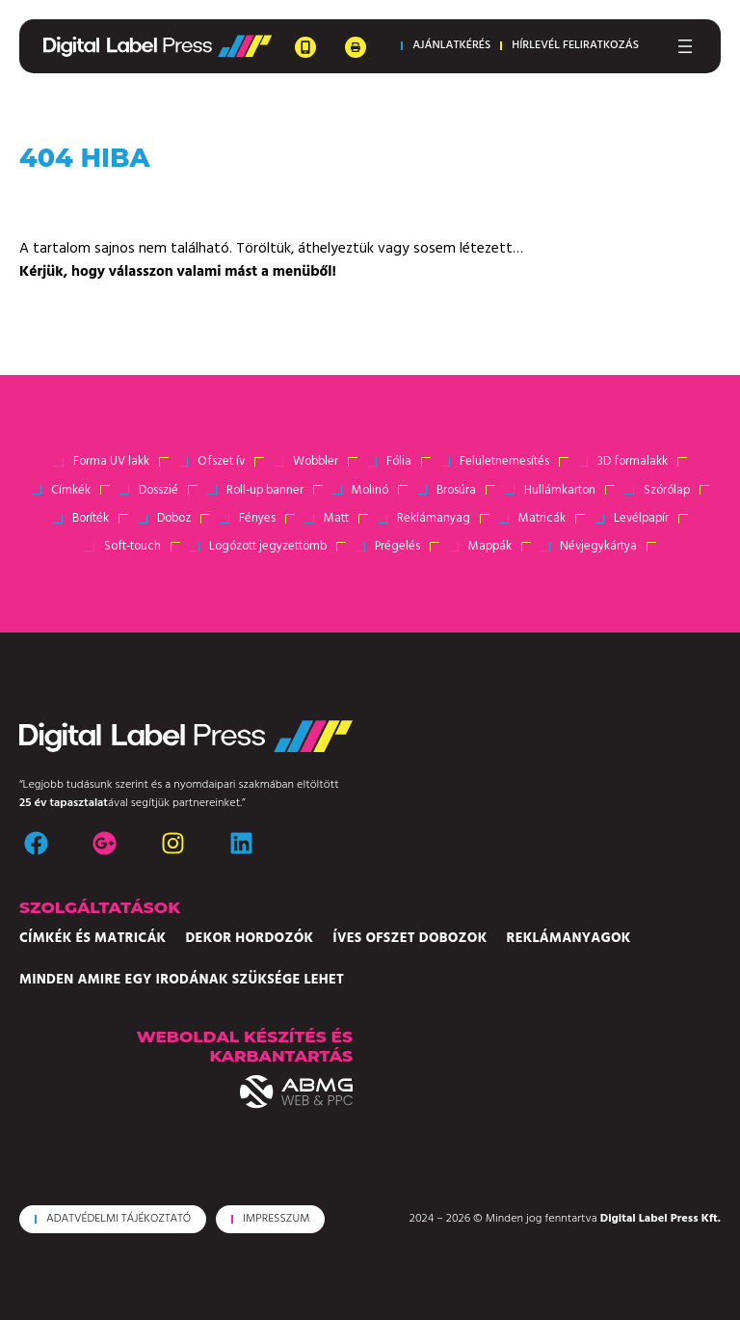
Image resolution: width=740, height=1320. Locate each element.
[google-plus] (104, 843)
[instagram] (173, 843)
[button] (442, 45)
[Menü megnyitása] (685, 46)
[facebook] (36, 843)
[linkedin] (241, 843)
